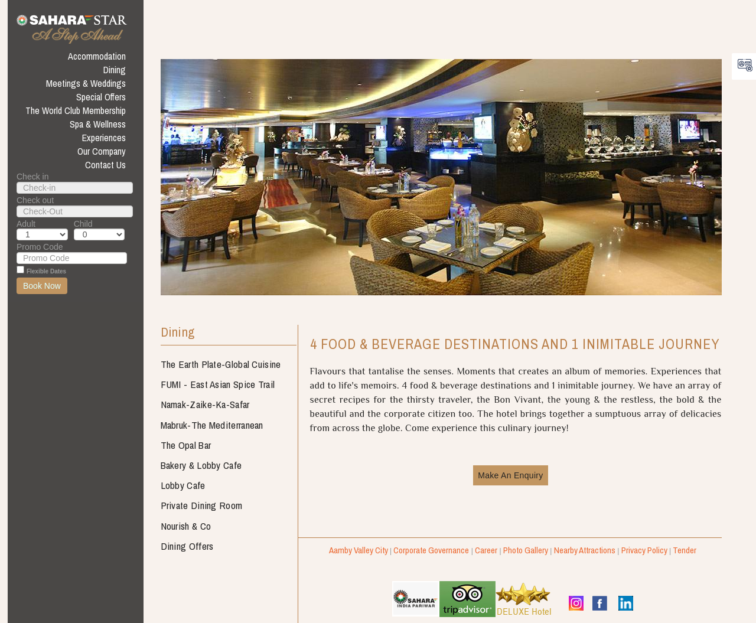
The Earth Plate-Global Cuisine (221, 364)
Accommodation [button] (97, 56)
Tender (684, 550)
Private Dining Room (202, 505)
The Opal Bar (186, 445)
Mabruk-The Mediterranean (212, 425)
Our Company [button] (101, 151)
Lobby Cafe (183, 485)
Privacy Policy (644, 550)
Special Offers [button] (101, 96)
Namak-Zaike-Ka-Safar (205, 404)
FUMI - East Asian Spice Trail (218, 384)
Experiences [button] (104, 137)
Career (486, 550)
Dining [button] (114, 69)
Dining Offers (187, 546)
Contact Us (105, 164)
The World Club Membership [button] (75, 110)
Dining (178, 333)
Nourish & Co (186, 526)
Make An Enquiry (510, 475)
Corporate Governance (431, 550)
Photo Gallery (525, 550)
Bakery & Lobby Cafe (201, 465)
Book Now (42, 286)
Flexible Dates (46, 271)
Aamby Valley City (358, 550)
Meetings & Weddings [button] (86, 83)
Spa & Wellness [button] (98, 124)
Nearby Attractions (584, 550)
